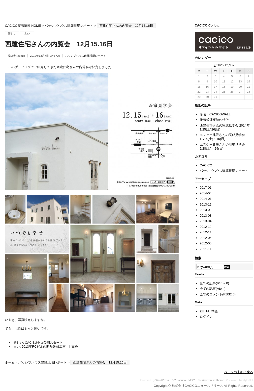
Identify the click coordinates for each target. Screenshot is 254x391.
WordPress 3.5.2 (166, 380)
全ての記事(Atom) (212, 288)
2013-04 (206, 221)
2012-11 (206, 232)
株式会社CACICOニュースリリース (129, 10)
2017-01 (206, 187)
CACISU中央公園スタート (44, 342)
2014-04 (206, 193)
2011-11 (206, 249)
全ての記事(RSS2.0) (214, 283)
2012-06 (206, 238)
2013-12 (206, 204)
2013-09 (206, 210)
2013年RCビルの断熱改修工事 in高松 (50, 346)
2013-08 (206, 215)
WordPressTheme (213, 380)
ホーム (10, 362)
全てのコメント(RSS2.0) (217, 294)
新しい (12, 33)
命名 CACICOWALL (215, 114)
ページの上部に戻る (238, 372)
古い (27, 33)
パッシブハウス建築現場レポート (69, 25)
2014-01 (206, 199)
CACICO (206, 165)
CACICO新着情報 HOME (23, 25)
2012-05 (206, 243)
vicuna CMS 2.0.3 (188, 380)
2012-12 (206, 227)
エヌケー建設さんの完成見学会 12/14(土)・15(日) (224, 137)
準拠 (209, 311)
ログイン (206, 316)
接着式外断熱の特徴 (214, 120)
